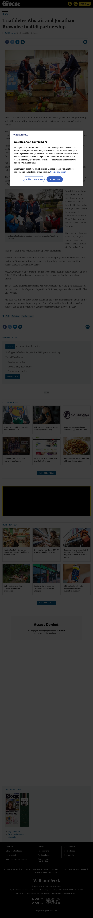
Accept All (55, 179)
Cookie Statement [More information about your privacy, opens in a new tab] (58, 171)
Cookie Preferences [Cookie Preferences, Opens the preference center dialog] (33, 179)
